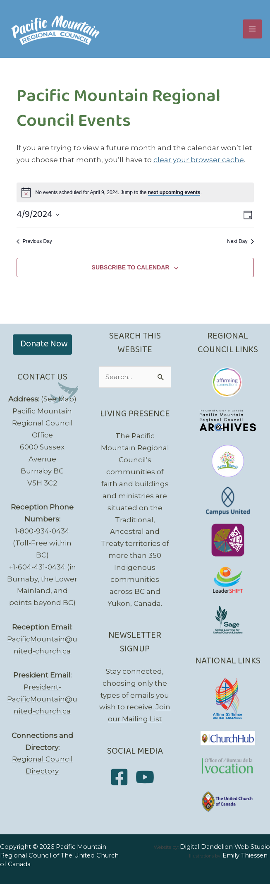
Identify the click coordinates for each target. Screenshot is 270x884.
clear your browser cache (198, 160)
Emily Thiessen (245, 855)
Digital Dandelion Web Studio (225, 846)
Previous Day (34, 241)
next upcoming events (174, 192)
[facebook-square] (122, 777)
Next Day (240, 241)
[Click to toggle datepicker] (38, 215)
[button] (42, 344)
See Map (58, 399)
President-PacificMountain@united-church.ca (42, 699)
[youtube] (148, 777)
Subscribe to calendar (131, 267)
